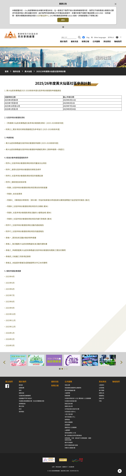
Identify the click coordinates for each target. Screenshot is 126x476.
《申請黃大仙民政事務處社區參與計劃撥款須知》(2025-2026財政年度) (35, 123)
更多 (63, 20)
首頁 (6, 71)
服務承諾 (21, 393)
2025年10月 (11, 314)
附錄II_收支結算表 (14, 193)
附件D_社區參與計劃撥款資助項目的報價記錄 (24, 175)
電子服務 (101, 390)
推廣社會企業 (69, 406)
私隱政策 (71, 467)
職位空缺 (21, 406)
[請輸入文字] (68, 37)
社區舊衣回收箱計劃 (71, 401)
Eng (88, 37)
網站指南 (58, 467)
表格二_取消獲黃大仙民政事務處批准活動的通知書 (26, 244)
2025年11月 (11, 320)
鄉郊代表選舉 (69, 442)
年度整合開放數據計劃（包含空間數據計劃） (32, 401)
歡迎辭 (21, 385)
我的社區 (16, 71)
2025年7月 (10, 295)
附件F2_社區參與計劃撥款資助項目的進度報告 (25, 231)
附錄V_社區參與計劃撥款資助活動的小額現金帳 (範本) (29, 212)
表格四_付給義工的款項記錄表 (18, 256)
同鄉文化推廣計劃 (70, 448)
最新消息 (74, 41)
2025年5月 (10, 282)
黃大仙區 (28, 71)
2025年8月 (10, 301)
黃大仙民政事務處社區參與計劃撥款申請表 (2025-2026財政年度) (32, 143)
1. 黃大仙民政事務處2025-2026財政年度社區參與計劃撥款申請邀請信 (32, 90)
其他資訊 (102, 381)
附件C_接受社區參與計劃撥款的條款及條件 (23, 169)
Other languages (100, 37)
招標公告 (101, 393)
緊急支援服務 (69, 422)
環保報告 (21, 411)
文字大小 (111, 37)
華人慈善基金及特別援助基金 (73, 435)
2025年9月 (10, 307)
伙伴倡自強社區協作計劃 (72, 409)
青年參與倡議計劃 (70, 390)
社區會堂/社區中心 (70, 411)
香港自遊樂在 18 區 (70, 433)
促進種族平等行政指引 (25, 398)
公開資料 (101, 385)
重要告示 (65, 467)
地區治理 (67, 385)
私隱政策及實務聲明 (25, 396)
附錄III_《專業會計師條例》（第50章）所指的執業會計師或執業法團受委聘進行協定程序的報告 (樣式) (48, 200)
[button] (4, 363)
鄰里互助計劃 (69, 403)
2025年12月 (11, 326)
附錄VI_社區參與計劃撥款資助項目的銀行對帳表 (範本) (29, 218)
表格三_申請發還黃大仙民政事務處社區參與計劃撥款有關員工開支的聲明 (36, 250)
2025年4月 (10, 276)
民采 (20, 409)
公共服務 (68, 381)
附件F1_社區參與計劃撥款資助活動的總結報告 (25, 225)
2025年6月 (10, 289)
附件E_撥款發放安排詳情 (16, 182)
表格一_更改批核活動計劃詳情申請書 (21, 237)
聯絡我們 (118, 41)
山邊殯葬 (67, 430)
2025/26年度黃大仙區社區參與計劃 (51, 71)
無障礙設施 (22, 403)
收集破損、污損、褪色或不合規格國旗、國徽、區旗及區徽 (78, 439)
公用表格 (101, 388)
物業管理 (67, 396)
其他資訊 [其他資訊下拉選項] (107, 41)
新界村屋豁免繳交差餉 (71, 445)
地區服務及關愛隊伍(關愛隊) (73, 388)
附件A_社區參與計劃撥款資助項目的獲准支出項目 (26, 163)
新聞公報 (85, 41)
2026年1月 (10, 333)
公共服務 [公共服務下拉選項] (96, 41)
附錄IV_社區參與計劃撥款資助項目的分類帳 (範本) (27, 206)
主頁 (53, 467)
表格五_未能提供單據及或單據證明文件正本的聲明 (26, 262)
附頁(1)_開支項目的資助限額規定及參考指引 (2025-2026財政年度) (33, 129)
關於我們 (22, 381)
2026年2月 (10, 339)
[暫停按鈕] (63, 27)
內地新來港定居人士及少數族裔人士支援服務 (78, 398)
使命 (20, 390)
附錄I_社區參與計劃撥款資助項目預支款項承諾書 (27, 187)
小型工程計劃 (69, 414)
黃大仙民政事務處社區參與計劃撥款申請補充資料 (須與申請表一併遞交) (35, 149)
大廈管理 (67, 393)
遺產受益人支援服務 (71, 427)
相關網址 (101, 396)
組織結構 (21, 388)
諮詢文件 (101, 398)
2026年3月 (10, 345)
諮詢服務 (67, 425)
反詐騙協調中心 (43, 15)
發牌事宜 (67, 419)
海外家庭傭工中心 (70, 417)
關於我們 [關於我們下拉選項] (63, 41)
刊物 (100, 401)
